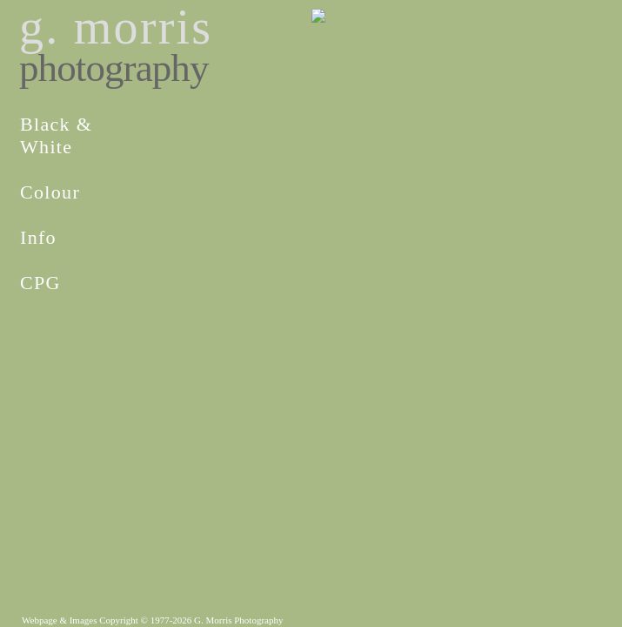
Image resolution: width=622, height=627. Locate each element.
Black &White (56, 135)
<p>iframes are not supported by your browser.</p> (311, 239)
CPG (40, 282)
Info (38, 237)
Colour (50, 192)
